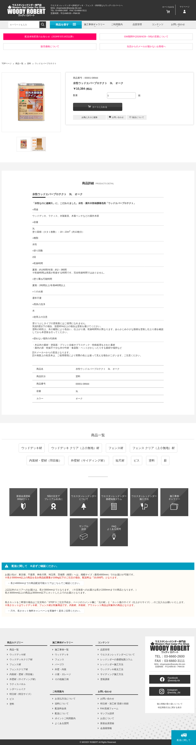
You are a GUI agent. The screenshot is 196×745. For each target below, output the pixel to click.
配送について (62, 713)
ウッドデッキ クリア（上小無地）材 (75, 448)
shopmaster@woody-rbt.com (69, 8)
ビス (137, 460)
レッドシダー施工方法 (111, 664)
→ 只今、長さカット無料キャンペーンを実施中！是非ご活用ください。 (45, 610)
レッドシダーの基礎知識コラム (116, 659)
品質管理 (137, 24)
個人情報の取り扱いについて (170, 704)
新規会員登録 (107, 723)
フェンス (59, 659)
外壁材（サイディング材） (88, 460)
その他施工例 (62, 679)
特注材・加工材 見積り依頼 (114, 703)
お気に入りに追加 (89, 117)
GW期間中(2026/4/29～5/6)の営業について (146, 36)
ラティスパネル (18, 684)
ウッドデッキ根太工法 (111, 669)
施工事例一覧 (62, 649)
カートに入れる (97, 106)
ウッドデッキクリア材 (21, 659)
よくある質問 (62, 723)
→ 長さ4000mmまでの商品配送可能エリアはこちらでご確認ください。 (44, 583)
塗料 (152, 460)
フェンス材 (116, 448)
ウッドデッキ (62, 654)
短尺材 (120, 460)
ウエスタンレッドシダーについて (117, 654)
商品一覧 (98, 435)
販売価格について (50, 46)
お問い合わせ (116, 117)
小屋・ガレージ (63, 674)
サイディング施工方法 (111, 674)
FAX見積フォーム (109, 708)
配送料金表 (60, 708)
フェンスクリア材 (19, 669)
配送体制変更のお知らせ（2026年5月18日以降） (50, 36)
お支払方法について (65, 698)
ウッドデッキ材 (31, 448)
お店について (107, 718)
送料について (62, 703)
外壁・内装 (60, 669)
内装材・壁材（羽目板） (45, 460)
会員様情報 (106, 728)
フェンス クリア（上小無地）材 (153, 448)
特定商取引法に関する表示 (170, 707)
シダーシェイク (18, 689)
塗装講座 (104, 679)
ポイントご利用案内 (65, 718)
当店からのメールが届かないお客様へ (146, 46)
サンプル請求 (107, 713)
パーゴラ (59, 664)
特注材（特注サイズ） (21, 694)
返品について (136, 117)
